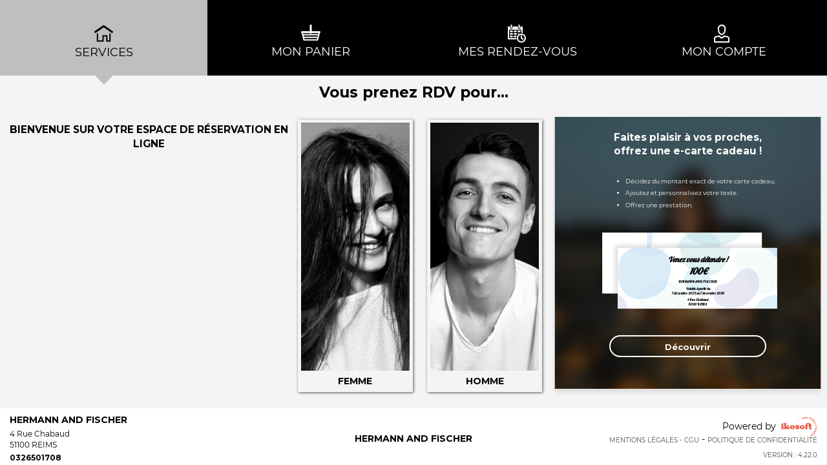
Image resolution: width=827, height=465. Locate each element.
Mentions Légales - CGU (654, 440)
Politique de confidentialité (762, 440)
